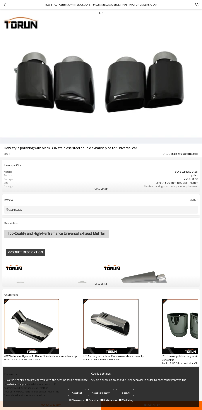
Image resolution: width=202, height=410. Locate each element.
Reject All (125, 393)
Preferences (108, 400)
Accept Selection (101, 393)
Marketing (126, 400)
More (193, 200)
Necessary (76, 400)
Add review (15, 210)
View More (101, 189)
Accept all (77, 393)
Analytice (92, 400)
